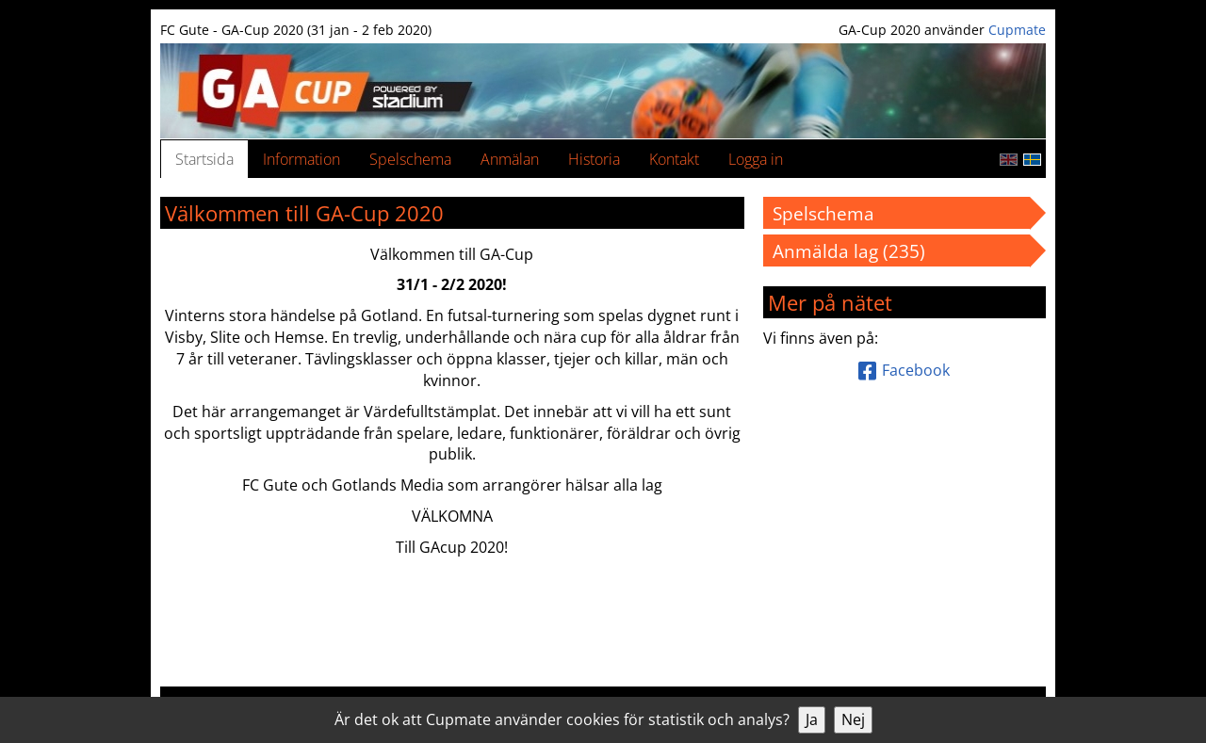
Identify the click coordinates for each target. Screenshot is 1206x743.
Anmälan (510, 159)
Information (301, 159)
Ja (812, 719)
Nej (853, 719)
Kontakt (674, 159)
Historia (594, 159)
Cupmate (1017, 30)
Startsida (204, 159)
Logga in (755, 159)
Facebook (904, 370)
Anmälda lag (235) (858, 251)
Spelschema (410, 159)
